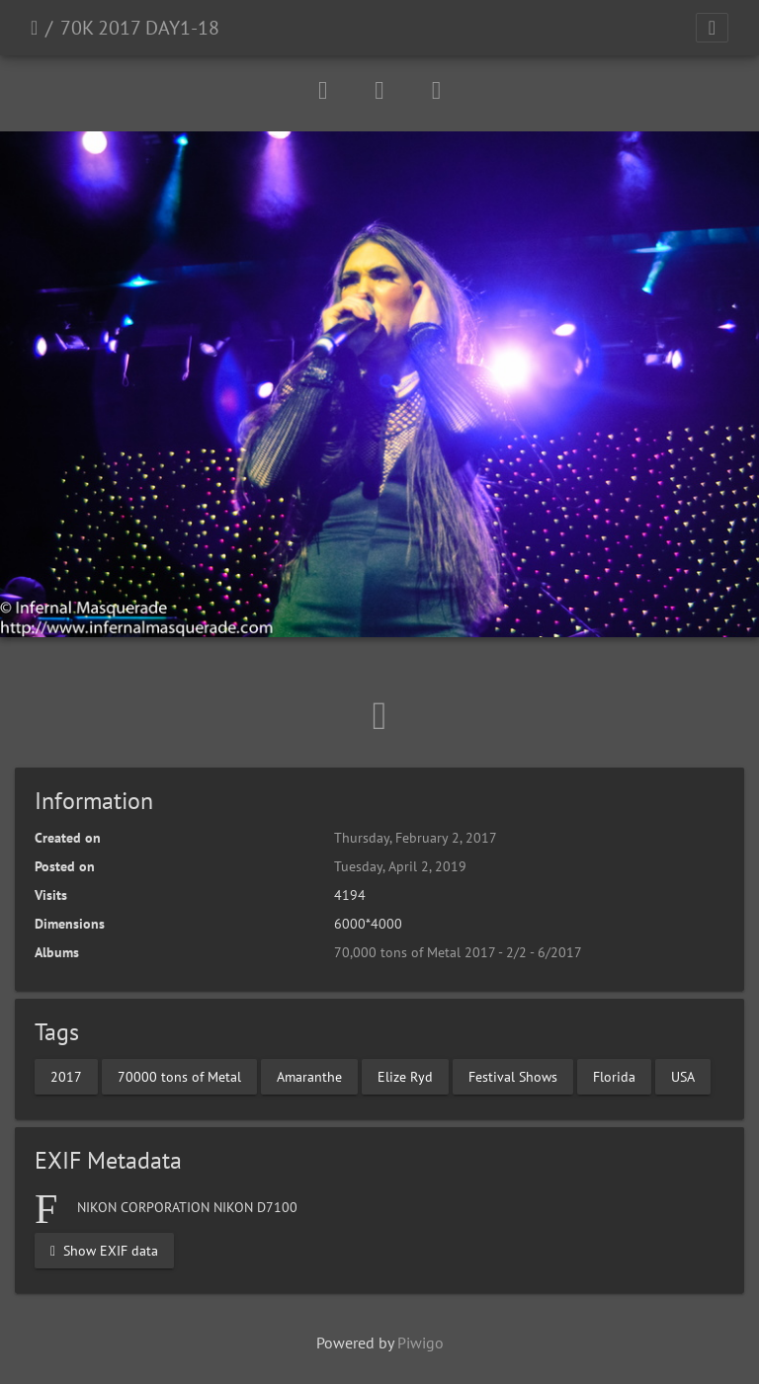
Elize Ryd (405, 1076)
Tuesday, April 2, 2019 (400, 866)
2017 (66, 1076)
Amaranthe (309, 1076)
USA (683, 1076)
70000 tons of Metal (179, 1076)
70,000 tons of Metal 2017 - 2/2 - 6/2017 (458, 952)
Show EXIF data (104, 1250)
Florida (614, 1076)
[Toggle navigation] (712, 27)
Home (34, 27)
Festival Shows (512, 1076)
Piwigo (420, 1342)
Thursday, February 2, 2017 (415, 838)
